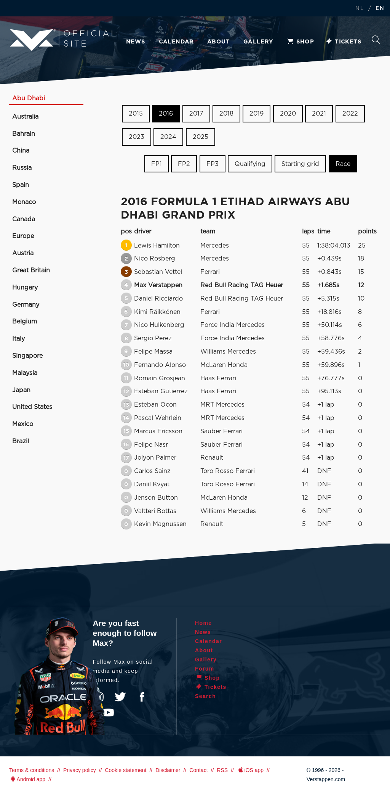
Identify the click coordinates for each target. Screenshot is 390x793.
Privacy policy (79, 770)
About (218, 42)
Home (203, 623)
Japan (21, 390)
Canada (23, 219)
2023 (136, 137)
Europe (23, 236)
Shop (300, 42)
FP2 (184, 164)
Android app (27, 779)
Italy (18, 339)
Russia (22, 168)
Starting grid (300, 164)
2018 (226, 114)
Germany (25, 305)
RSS (222, 770)
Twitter (120, 697)
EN (380, 8)
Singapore (27, 356)
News (135, 42)
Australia (25, 117)
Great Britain (31, 270)
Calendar (176, 42)
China (20, 151)
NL (359, 8)
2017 (196, 114)
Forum (204, 669)
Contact (198, 770)
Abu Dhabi (28, 98)
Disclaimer (167, 770)
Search (376, 39)
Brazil (20, 441)
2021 (319, 114)
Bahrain (23, 134)
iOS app (250, 770)
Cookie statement (125, 770)
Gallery (258, 42)
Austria (23, 253)
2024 (168, 137)
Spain (20, 185)
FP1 (156, 164)
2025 (200, 137)
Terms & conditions (31, 770)
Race (343, 164)
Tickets (343, 42)
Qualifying (250, 164)
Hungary (25, 288)
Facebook (142, 697)
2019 (256, 114)
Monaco (24, 202)
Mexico (22, 424)
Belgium (24, 321)
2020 (288, 114)
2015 (136, 114)
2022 (350, 114)
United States (32, 407)
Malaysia (24, 373)
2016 (166, 114)
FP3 (212, 164)
